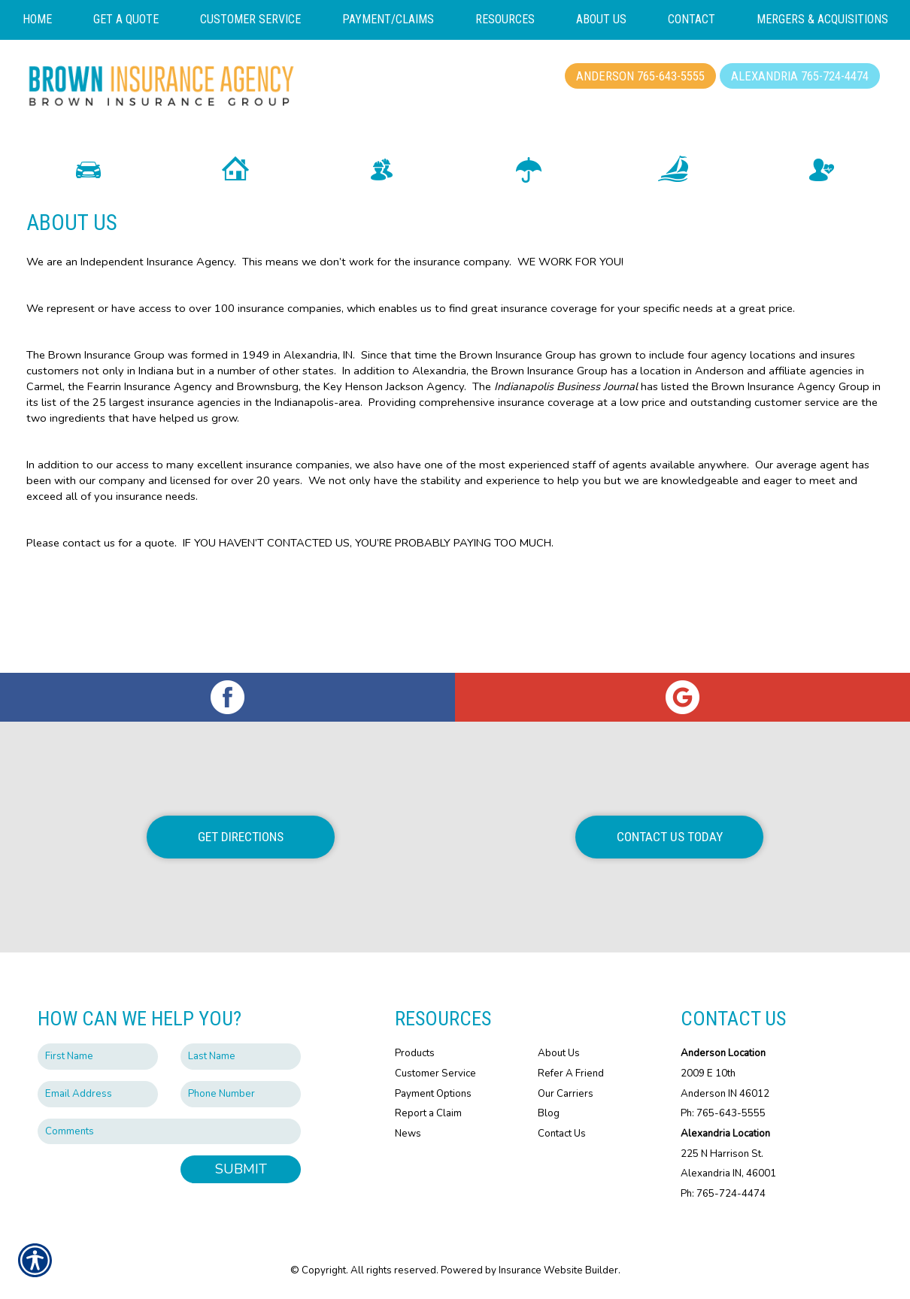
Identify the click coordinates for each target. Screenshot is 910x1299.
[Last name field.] (240, 1056)
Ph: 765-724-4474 (723, 1194)
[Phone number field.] (240, 1094)
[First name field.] (98, 1056)
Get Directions (241, 836)
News (408, 1133)
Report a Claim (428, 1113)
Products (415, 1053)
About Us (559, 1053)
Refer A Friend (571, 1073)
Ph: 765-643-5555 (723, 1113)
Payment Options (433, 1093)
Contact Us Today (670, 836)
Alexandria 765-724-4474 (800, 75)
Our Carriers (565, 1093)
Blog (549, 1113)
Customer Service (435, 1073)
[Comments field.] (169, 1131)
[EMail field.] (98, 1094)
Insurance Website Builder (558, 1269)
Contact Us (562, 1133)
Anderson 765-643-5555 (640, 75)
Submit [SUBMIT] (241, 1169)
